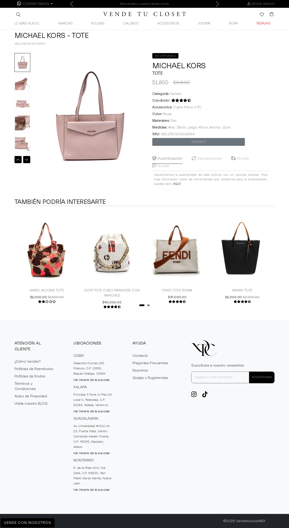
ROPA (233, 23)
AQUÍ (177, 197)
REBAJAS (263, 23)
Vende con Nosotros (27, 523)
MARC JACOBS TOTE (47, 294)
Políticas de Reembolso (33, 369)
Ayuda (160, 179)
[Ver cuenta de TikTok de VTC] (205, 395)
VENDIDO (198, 142)
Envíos (240, 172)
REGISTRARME (262, 377)
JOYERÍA (204, 23)
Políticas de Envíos (29, 376)
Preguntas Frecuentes (150, 363)
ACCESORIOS (168, 23)
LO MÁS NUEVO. (27, 23)
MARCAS (65, 23)
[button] (17, 14)
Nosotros (140, 370)
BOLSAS (97, 23)
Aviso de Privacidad (30, 396)
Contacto (140, 356)
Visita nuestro (31, 404)
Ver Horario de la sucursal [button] (91, 380)
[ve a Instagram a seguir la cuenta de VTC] (194, 395)
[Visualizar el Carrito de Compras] (270, 14)
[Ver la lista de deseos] (260, 15)
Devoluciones (207, 172)
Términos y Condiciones (25, 386)
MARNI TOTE (242, 294)
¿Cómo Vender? (27, 362)
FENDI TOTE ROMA (177, 294)
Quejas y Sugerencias (150, 378)
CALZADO (131, 23)
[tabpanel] (47, 260)
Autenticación (167, 172)
